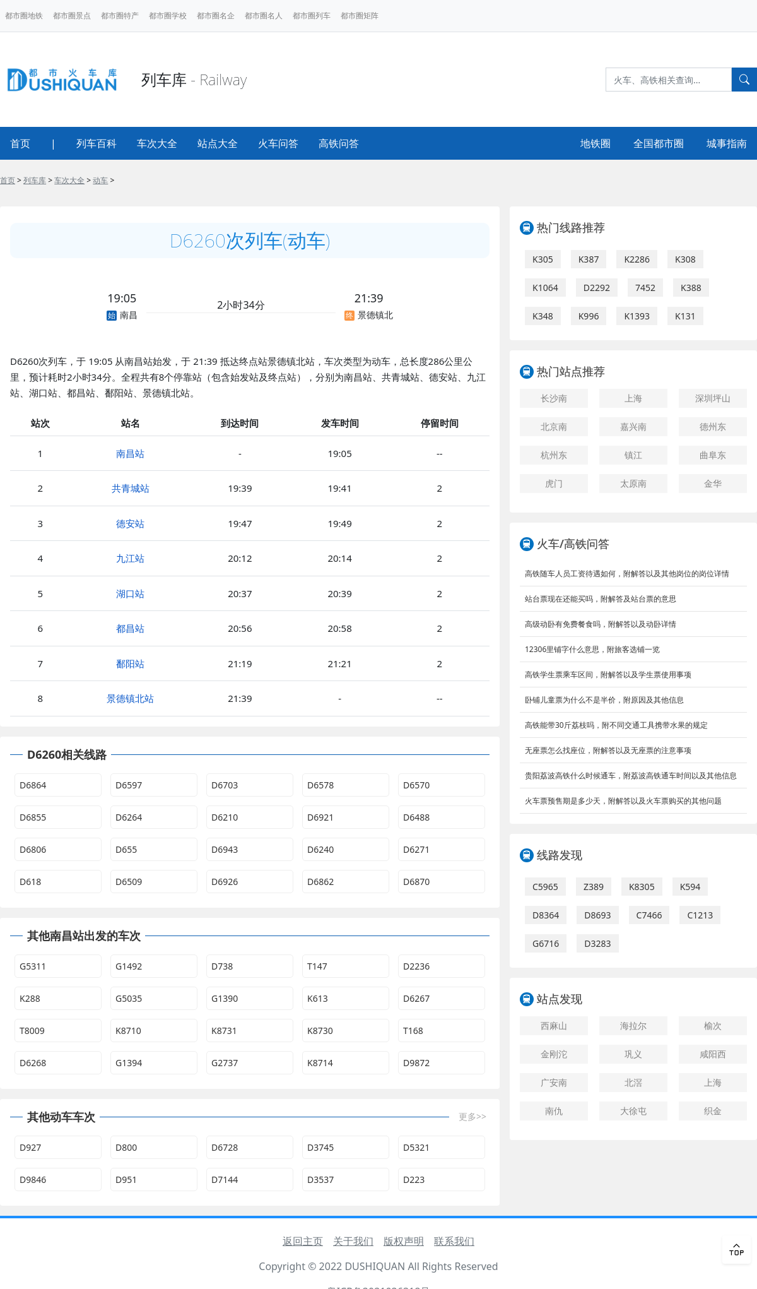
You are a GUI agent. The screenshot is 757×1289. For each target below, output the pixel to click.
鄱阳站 (130, 663)
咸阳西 (713, 1054)
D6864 (33, 785)
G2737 (224, 1063)
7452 (645, 288)
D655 (126, 849)
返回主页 (303, 1241)
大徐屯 (633, 1111)
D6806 (33, 849)
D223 (414, 1179)
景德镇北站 (130, 698)
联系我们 (454, 1241)
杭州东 (554, 455)
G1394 (128, 1063)
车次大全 (157, 143)
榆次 (713, 1025)
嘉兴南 (633, 426)
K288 (30, 998)
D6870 (416, 882)
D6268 (33, 1063)
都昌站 (130, 628)
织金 (713, 1111)
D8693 (597, 915)
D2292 (597, 288)
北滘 (633, 1082)
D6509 (128, 882)
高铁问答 (339, 143)
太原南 (633, 483)
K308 (685, 259)
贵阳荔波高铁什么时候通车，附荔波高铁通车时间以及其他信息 (631, 775)
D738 (222, 966)
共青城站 (131, 488)
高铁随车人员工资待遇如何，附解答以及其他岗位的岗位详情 (627, 573)
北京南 (554, 426)
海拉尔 (633, 1025)
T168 (413, 1031)
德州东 (713, 426)
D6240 (320, 849)
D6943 (224, 849)
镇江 (633, 455)
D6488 (416, 817)
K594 (690, 887)
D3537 (320, 1179)
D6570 (416, 785)
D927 (30, 1147)
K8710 (128, 1031)
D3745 (320, 1147)
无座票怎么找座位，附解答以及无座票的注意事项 (608, 750)
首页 (20, 143)
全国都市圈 (658, 143)
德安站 (130, 523)
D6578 (320, 785)
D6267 (416, 998)
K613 (317, 998)
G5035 (128, 998)
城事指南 (727, 143)
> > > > (57, 180)
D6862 (320, 882)
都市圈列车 (312, 15)
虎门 (554, 483)
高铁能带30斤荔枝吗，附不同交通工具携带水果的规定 (616, 725)
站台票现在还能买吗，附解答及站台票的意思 (600, 598)
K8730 (320, 1031)
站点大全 (217, 143)
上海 (633, 398)
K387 (588, 259)
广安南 (554, 1082)
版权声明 (404, 1241)
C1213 (700, 915)
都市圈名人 (264, 15)
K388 (691, 288)
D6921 (320, 817)
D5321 (416, 1147)
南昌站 (130, 453)
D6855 (33, 817)
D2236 (416, 966)
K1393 (637, 316)
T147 (317, 966)
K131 (685, 316)
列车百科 (96, 143)
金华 (713, 483)
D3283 (597, 943)
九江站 (130, 558)
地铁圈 (595, 143)
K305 (542, 259)
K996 (588, 316)
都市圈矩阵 (359, 15)
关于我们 (353, 1241)
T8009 (32, 1031)
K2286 (637, 259)
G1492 (128, 966)
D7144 (224, 1179)
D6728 (224, 1147)
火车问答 (278, 143)
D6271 (416, 849)
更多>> (472, 1116)
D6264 (128, 817)
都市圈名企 (216, 15)
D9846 (33, 1179)
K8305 (642, 887)
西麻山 (554, 1025)
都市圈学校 (168, 15)
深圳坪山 (713, 398)
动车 (100, 180)
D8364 (545, 915)
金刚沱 (554, 1054)
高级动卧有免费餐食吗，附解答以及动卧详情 (600, 624)
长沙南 (554, 398)
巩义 (633, 1054)
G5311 (33, 966)
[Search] (669, 80)
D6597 (128, 785)
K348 (542, 316)
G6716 (545, 943)
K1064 (545, 288)
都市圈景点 (72, 15)
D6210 (224, 817)
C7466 (649, 915)
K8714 (320, 1063)
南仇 (554, 1111)
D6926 (224, 882)
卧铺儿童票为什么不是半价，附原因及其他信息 (604, 699)
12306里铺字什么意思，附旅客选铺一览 (592, 649)
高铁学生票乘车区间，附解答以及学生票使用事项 (608, 674)
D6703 (224, 785)
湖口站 (130, 593)
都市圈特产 (120, 15)
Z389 (594, 887)
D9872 (416, 1063)
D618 (30, 882)
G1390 (224, 998)
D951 (126, 1179)
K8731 (224, 1031)
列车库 (34, 180)
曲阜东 (713, 455)
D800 (126, 1147)
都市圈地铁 (24, 15)
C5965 (545, 887)
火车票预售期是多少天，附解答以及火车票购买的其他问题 (623, 800)
